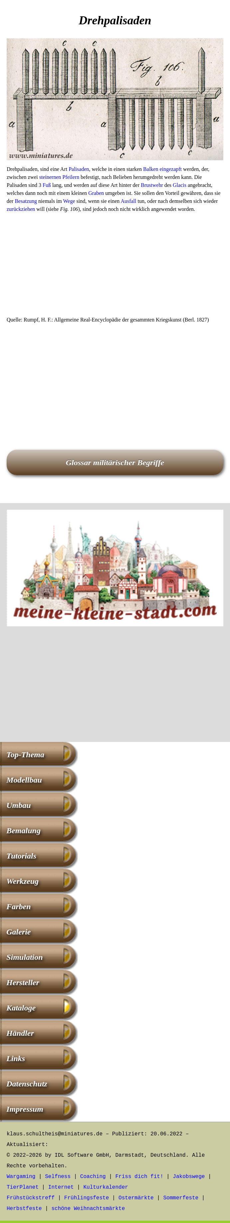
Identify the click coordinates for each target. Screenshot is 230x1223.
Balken (150, 169)
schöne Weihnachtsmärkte (88, 1209)
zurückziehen (21, 209)
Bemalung (23, 830)
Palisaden (79, 169)
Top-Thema (25, 754)
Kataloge (21, 1007)
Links (15, 1058)
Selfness (58, 1177)
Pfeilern (70, 177)
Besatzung (26, 201)
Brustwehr (152, 185)
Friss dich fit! (139, 1177)
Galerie (18, 931)
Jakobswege (189, 1177)
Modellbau (24, 780)
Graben (96, 193)
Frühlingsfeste (86, 1198)
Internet (61, 1187)
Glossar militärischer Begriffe (115, 462)
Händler (20, 1033)
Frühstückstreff (31, 1198)
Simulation (24, 957)
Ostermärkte (136, 1198)
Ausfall (128, 201)
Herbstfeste (24, 1209)
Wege (69, 201)
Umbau (18, 805)
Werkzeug (22, 881)
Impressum (24, 1109)
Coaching (93, 1177)
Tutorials (21, 856)
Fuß (47, 185)
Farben (18, 906)
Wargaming (21, 1177)
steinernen (50, 177)
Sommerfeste (181, 1198)
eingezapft (170, 169)
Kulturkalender (105, 1187)
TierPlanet (23, 1187)
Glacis (179, 185)
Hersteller (22, 982)
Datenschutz (26, 1083)
